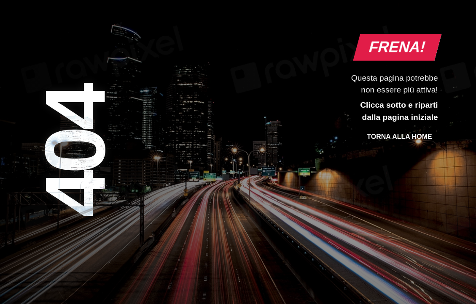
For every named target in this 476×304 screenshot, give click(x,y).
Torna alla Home (399, 136)
